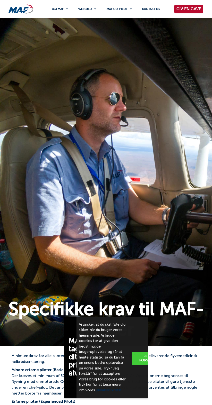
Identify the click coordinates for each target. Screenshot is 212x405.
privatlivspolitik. (109, 390)
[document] (106, 202)
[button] (141, 319)
